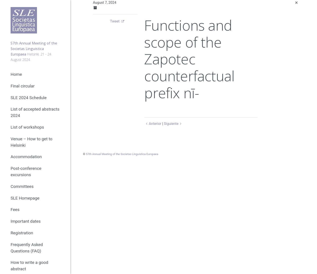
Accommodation (26, 156)
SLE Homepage (25, 198)
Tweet (115, 21)
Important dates (26, 221)
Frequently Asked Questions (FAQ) (27, 248)
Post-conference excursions (26, 171)
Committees (22, 186)
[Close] (296, 2)
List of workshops (27, 127)
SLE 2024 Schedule (29, 97)
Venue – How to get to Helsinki (31, 142)
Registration (22, 232)
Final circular (23, 86)
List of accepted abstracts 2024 (35, 112)
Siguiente (173, 124)
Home (16, 74)
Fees (15, 209)
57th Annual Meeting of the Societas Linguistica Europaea (122, 154)
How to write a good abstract (29, 265)
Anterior (152, 124)
